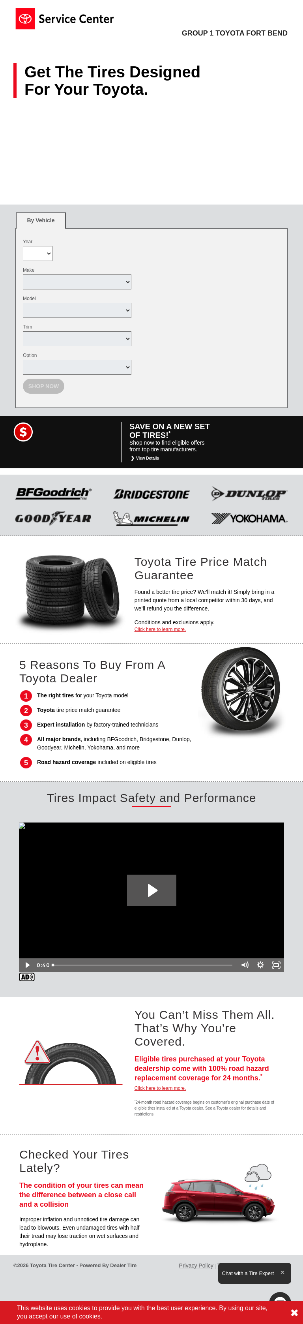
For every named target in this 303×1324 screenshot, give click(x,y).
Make (28, 270)
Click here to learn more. (160, 629)
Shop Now (43, 386)
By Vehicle (41, 223)
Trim (27, 327)
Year (27, 241)
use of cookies (80, 1316)
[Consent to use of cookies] (294, 1312)
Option (30, 355)
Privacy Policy (196, 1265)
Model (29, 298)
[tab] (41, 220)
